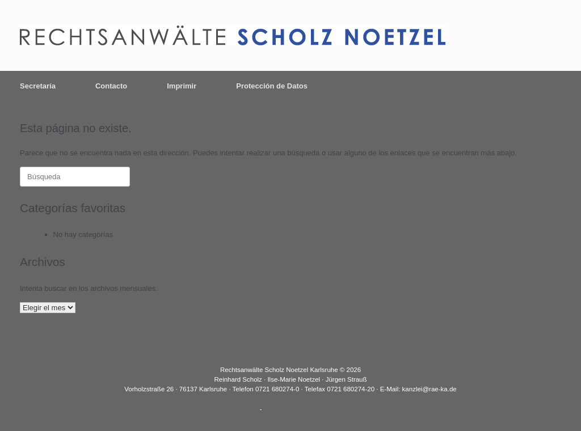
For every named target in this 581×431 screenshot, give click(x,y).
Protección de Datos (272, 86)
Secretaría (38, 86)
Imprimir (181, 86)
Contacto (111, 86)
